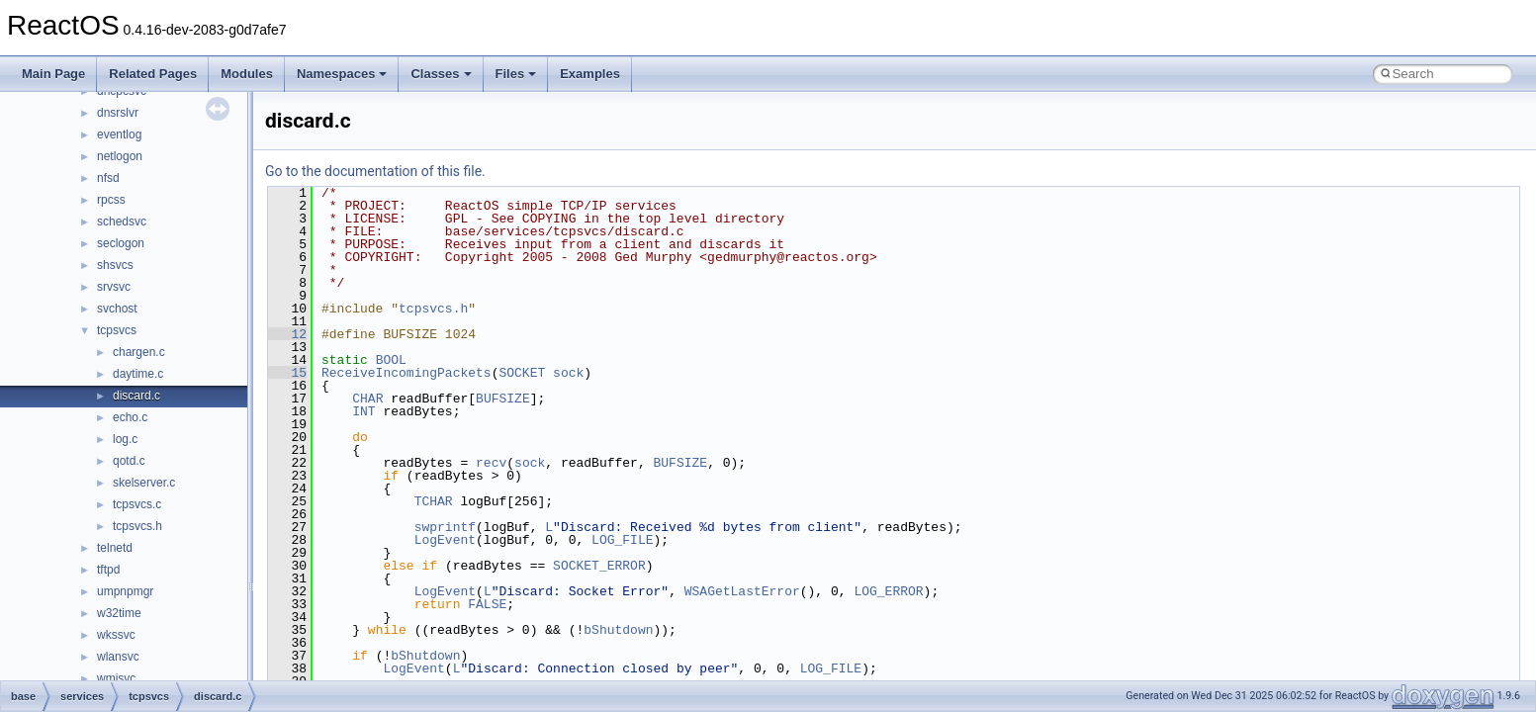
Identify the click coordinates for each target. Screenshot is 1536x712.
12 (287, 334)
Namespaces (342, 73)
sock (568, 373)
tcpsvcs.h (137, 526)
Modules (247, 73)
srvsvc (114, 287)
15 (287, 373)
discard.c (136, 395)
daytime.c (138, 374)
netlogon (119, 156)
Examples (590, 73)
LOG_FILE (622, 540)
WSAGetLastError (742, 591)
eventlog (119, 134)
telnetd (115, 548)
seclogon (120, 243)
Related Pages (153, 73)
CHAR (367, 398)
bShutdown (618, 630)
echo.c (130, 417)
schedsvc (121, 221)
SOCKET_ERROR (599, 566)
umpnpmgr (125, 591)
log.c (125, 439)
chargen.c (139, 352)
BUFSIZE (503, 398)
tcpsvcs (116, 330)
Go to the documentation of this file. (375, 171)
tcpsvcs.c (137, 504)
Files (516, 73)
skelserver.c (144, 483)
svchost (117, 308)
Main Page (53, 73)
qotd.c (129, 461)
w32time (119, 613)
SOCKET (521, 373)
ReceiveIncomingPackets (406, 373)
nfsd (108, 178)
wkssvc (116, 635)
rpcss (111, 200)
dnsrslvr (117, 113)
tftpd (108, 570)
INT (363, 411)
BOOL (391, 360)
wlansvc (118, 657)
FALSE (487, 604)
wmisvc (116, 678)
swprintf (445, 527)
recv (491, 463)
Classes (440, 73)
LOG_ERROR (888, 591)
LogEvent (445, 540)
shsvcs (115, 265)
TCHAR (433, 501)
